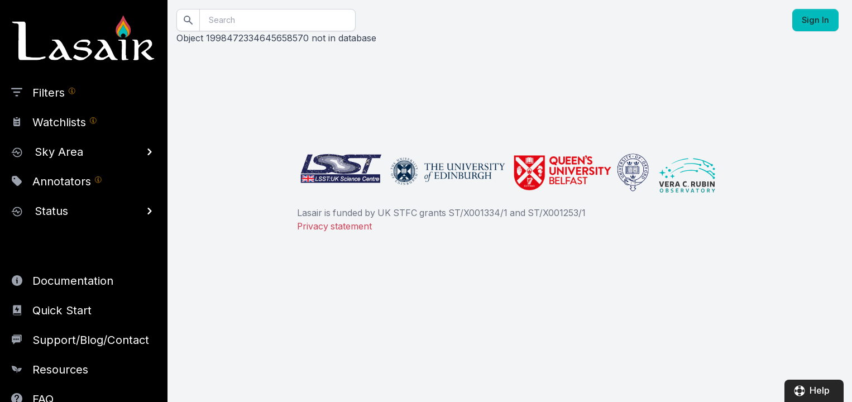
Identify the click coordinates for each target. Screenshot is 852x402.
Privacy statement (334, 226)
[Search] (277, 20)
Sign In (815, 20)
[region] (83, 201)
